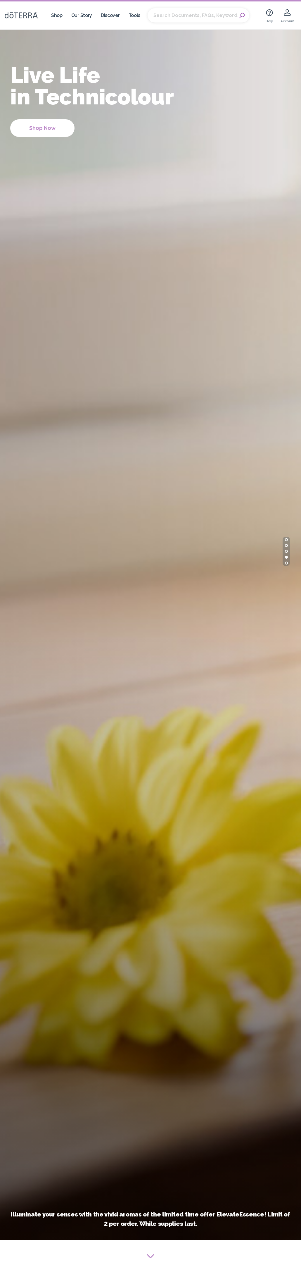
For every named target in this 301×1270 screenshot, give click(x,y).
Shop (57, 15)
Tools (134, 15)
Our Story (81, 15)
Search (242, 15)
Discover (110, 15)
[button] (286, 539)
